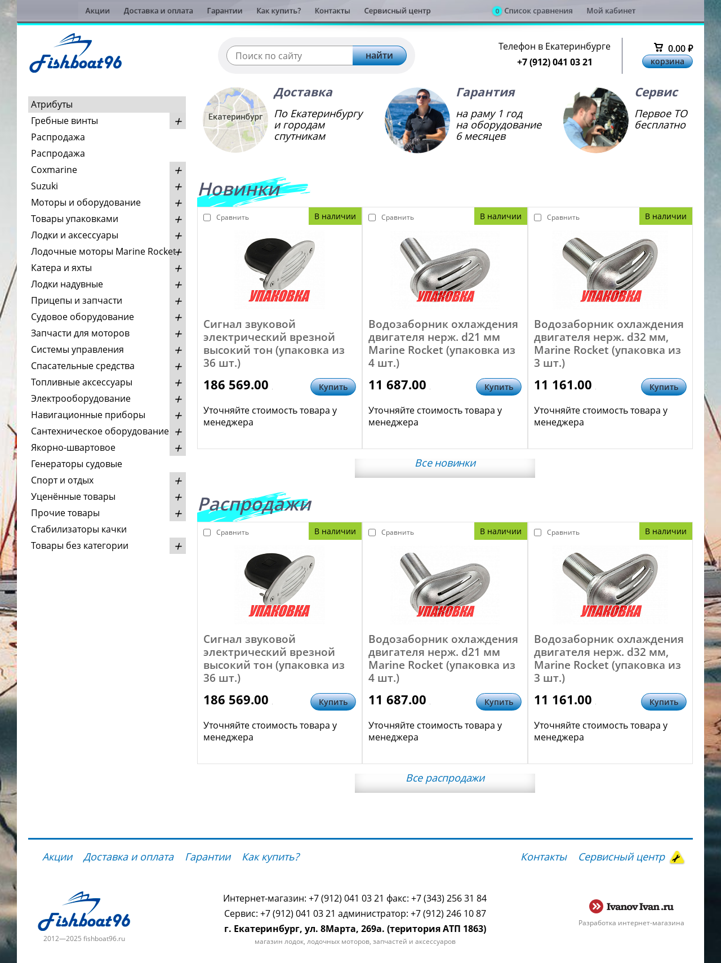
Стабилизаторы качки (79, 529)
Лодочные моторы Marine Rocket (103, 251)
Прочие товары (65, 513)
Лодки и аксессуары (74, 235)
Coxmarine (54, 169)
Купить (333, 386)
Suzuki (44, 186)
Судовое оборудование (82, 316)
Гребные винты (64, 120)
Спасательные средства (83, 366)
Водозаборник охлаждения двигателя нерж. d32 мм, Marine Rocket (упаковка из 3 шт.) (609, 343)
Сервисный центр (405, 11)
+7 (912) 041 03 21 (555, 62)
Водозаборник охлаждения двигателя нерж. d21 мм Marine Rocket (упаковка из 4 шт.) (443, 343)
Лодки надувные (67, 284)
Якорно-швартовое (73, 447)
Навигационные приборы (88, 415)
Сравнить (227, 217)
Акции (40, 11)
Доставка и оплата (114, 11)
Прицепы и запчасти (76, 300)
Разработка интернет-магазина (631, 923)
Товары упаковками (74, 218)
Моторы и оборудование (86, 202)
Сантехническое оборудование (100, 431)
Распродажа (58, 137)
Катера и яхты (61, 267)
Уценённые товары (73, 496)
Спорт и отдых (62, 480)
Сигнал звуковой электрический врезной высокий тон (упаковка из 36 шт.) (274, 343)
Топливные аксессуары (81, 382)
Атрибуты (52, 104)
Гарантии (195, 11)
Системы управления (77, 349)
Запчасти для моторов (80, 333)
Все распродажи (445, 777)
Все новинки (445, 462)
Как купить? (261, 11)
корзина (667, 61)
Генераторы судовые (76, 464)
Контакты (326, 11)
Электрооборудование (81, 398)
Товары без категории (79, 545)
